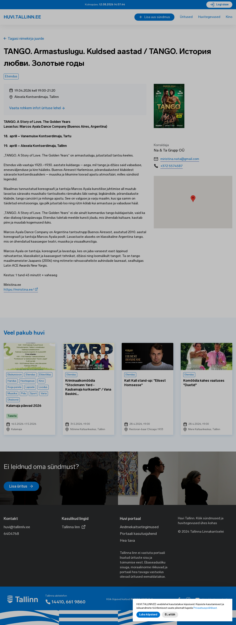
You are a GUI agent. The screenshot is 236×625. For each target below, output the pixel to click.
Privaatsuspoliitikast (205, 607)
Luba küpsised (148, 614)
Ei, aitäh (170, 614)
